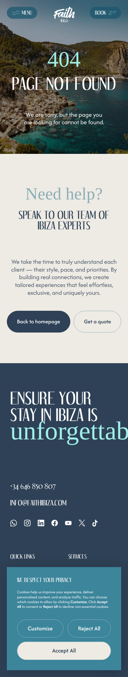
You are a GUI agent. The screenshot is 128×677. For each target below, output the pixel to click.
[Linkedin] (41, 523)
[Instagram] (27, 523)
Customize (40, 628)
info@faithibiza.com (38, 503)
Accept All (64, 650)
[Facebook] (54, 523)
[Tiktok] (95, 523)
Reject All (89, 628)
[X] (82, 523)
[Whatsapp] (13, 523)
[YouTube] (68, 523)
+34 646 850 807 (33, 486)
